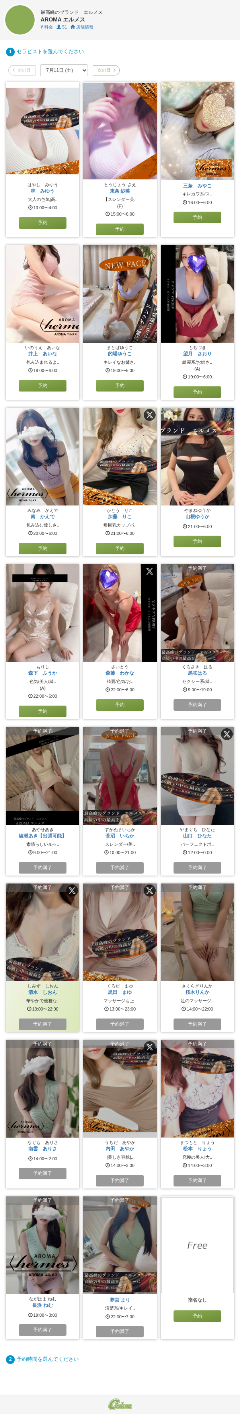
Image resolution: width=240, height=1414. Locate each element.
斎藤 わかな (119, 673)
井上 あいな (42, 354)
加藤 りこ (120, 516)
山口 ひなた (197, 836)
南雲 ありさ (42, 1149)
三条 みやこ (197, 186)
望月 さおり (197, 354)
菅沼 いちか (119, 836)
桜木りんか (197, 992)
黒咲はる (197, 673)
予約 (42, 223)
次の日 (106, 70)
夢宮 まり (120, 1300)
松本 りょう (197, 1149)
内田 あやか (119, 1149)
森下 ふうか (42, 673)
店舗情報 (82, 27)
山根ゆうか (197, 516)
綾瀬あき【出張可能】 (42, 836)
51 (62, 27)
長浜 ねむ (42, 1305)
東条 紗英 (120, 191)
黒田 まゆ (120, 992)
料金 (47, 27)
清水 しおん (42, 992)
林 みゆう (43, 191)
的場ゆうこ (120, 354)
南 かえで (43, 516)
